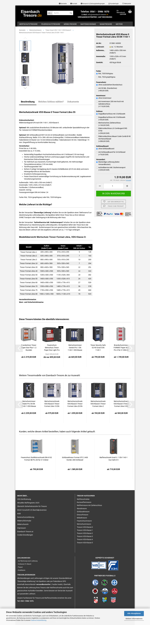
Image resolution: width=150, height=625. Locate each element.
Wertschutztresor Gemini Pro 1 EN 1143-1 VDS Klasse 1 (75, 347)
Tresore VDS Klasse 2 (85, 533)
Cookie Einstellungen (25, 535)
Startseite (63, 3)
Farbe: (98, 71)
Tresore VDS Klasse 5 (85, 543)
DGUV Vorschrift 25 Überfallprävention (32, 510)
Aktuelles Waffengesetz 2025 (28, 503)
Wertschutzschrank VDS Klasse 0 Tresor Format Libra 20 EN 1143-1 (74, 404)
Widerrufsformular (24, 521)
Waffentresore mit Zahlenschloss (89, 505)
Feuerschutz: (101, 82)
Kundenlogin (113, 3)
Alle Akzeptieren (134, 613)
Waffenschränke (88, 24)
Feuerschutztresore (50, 24)
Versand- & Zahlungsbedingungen (93, 3)
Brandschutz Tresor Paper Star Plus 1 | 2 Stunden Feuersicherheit (28, 347)
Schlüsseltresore (83, 512)
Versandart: (100, 159)
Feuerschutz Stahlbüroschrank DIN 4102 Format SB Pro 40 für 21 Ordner (36, 458)
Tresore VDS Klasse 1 (85, 530)
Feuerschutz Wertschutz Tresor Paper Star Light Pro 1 (52, 347)
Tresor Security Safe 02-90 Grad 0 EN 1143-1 (98, 347)
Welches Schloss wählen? (51, 101)
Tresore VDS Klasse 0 (85, 527)
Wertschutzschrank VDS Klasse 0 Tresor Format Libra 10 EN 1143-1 (51, 404)
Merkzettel (126, 3)
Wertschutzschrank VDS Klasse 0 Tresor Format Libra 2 (98, 403)
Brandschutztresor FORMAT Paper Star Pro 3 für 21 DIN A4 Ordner (121, 347)
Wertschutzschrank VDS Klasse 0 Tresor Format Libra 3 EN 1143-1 (121, 404)
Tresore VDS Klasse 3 (85, 536)
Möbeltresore (70, 24)
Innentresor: (101, 96)
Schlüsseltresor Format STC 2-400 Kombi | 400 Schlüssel (75, 458)
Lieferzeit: (100, 47)
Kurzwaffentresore (84, 502)
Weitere (119, 24)
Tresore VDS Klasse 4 (85, 539)
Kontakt (73, 3)
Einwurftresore (82, 515)
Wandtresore (106, 24)
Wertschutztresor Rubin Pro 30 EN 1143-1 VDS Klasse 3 (29, 404)
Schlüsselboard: (102, 146)
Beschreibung (28, 101)
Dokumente (73, 101)
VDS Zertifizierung (24, 499)
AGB (19, 514)
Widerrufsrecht (23, 524)
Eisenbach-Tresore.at (25, 532)
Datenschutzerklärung (38, 620)
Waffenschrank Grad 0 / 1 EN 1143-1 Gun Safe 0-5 (113, 458)
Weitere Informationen (134, 619)
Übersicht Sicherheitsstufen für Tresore (32, 506)
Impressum (21, 528)
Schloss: (99, 111)
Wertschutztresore (28, 24)
